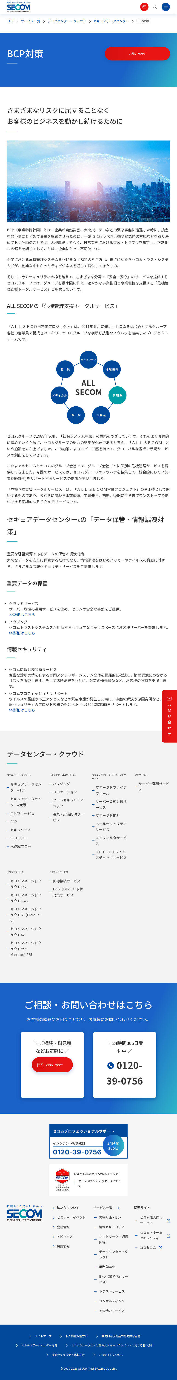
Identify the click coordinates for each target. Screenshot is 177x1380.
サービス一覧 (102, 1207)
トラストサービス (112, 1291)
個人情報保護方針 (77, 1336)
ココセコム (148, 1247)
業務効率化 (107, 1266)
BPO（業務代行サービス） (113, 1279)
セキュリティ (20, 829)
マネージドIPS (107, 815)
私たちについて (68, 1207)
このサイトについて (111, 1355)
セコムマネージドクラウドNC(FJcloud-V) (25, 915)
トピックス (65, 1236)
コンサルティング (112, 1301)
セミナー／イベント (71, 1217)
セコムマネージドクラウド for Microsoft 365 (25, 948)
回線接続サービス (66, 880)
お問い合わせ (169, 719)
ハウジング (61, 783)
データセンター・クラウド (67, 21)
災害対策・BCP (110, 1217)
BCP (13, 821)
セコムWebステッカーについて (99, 1183)
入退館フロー (20, 846)
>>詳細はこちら (22, 614)
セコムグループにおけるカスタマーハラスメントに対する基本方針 (112, 1345)
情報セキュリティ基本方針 (68, 1355)
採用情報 (63, 1246)
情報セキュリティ (112, 1227)
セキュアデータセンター (111, 21)
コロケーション (65, 791)
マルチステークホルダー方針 (39, 1345)
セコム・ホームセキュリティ (151, 1235)
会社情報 (63, 1227)
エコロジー (19, 837)
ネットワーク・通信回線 (113, 1239)
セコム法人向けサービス (151, 1220)
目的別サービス (22, 813)
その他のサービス (112, 1310)
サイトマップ (43, 1336)
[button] (155, 7)
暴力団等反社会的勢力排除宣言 (121, 1336)
